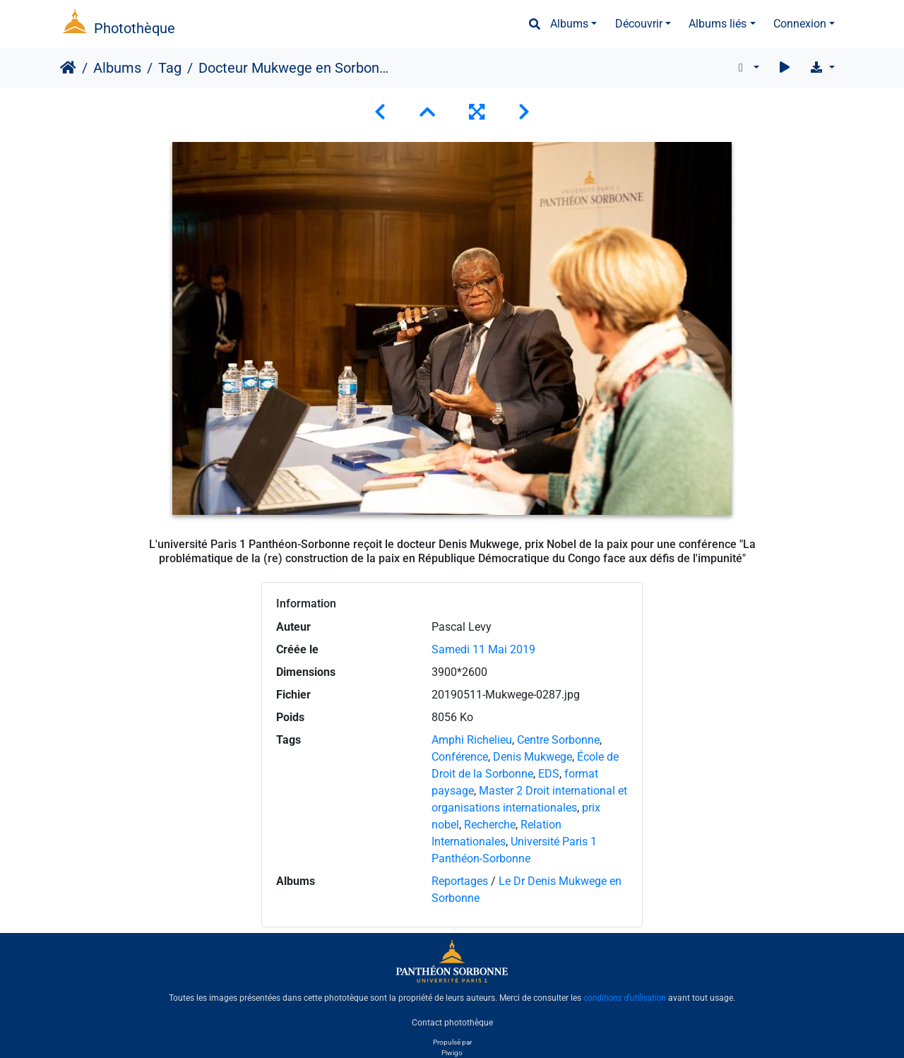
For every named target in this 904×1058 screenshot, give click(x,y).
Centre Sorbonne (558, 740)
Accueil (68, 67)
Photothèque (134, 28)
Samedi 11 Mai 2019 (483, 649)
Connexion (799, 23)
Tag (170, 67)
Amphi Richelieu (472, 740)
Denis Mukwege (532, 756)
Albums (569, 23)
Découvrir (638, 23)
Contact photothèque (452, 1022)
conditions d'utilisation (624, 998)
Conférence (460, 756)
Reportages (460, 881)
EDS (548, 773)
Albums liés (718, 23)
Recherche (490, 824)
